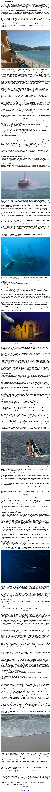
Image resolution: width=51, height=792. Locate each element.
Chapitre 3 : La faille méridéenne (25, 790)
